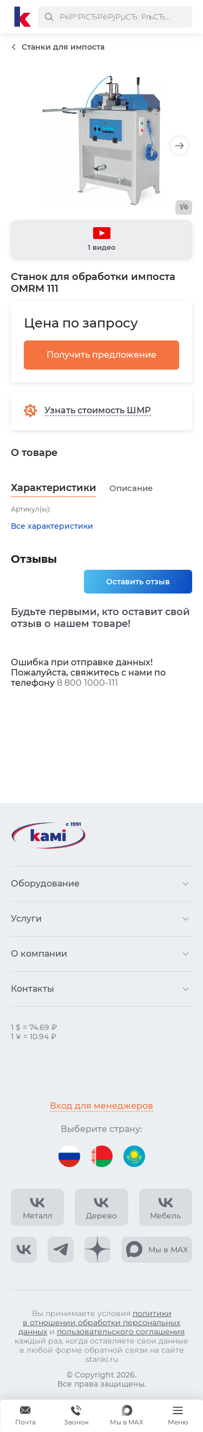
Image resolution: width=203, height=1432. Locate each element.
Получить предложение (101, 355)
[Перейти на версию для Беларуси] (102, 1156)
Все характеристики (52, 526)
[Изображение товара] (101, 140)
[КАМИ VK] (24, 1250)
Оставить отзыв (138, 582)
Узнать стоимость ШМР (97, 410)
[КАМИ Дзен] (97, 1250)
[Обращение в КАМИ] (25, 1416)
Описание (131, 488)
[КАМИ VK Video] (37, 1207)
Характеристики (53, 488)
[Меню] (177, 1416)
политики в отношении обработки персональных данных (99, 1322)
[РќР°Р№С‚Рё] (49, 17)
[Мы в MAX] (126, 1416)
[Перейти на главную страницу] (23, 16)
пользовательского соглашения (121, 1331)
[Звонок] (76, 1416)
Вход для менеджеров (101, 1106)
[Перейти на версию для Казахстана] (134, 1156)
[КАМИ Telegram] (61, 1250)
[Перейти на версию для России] (69, 1156)
